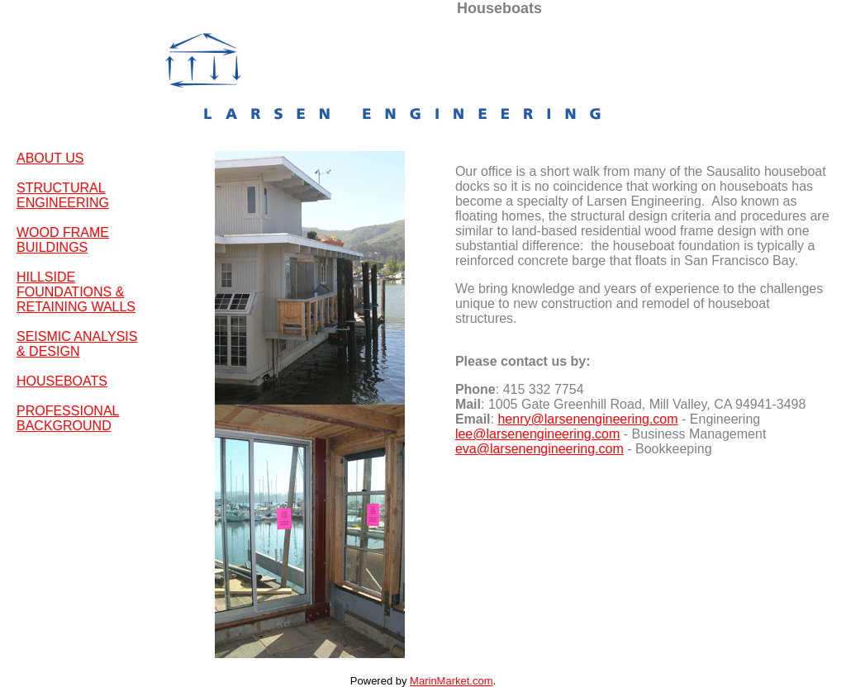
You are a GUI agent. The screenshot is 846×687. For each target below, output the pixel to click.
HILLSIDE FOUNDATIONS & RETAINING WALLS (76, 292)
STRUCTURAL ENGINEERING (63, 195)
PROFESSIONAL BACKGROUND (68, 418)
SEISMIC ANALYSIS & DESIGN (77, 343)
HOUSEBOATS (62, 381)
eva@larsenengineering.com (539, 449)
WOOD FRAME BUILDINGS (63, 239)
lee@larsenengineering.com (537, 434)
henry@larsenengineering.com (587, 419)
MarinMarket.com (451, 681)
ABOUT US (50, 158)
